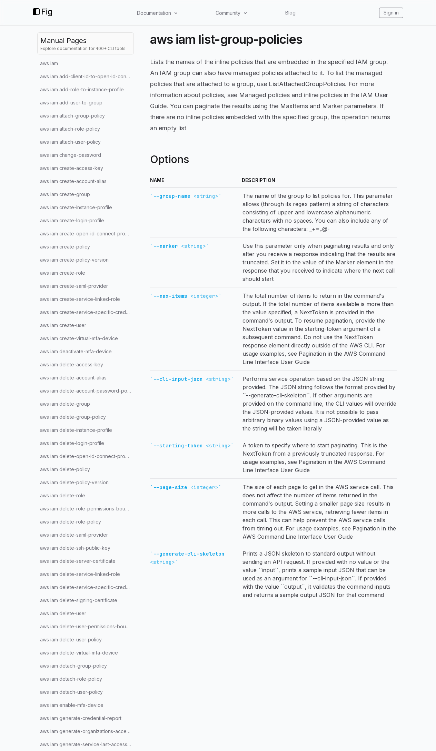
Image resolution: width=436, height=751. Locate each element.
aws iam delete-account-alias (73, 377)
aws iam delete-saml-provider (74, 535)
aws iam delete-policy (65, 469)
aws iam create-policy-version (74, 260)
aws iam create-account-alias (73, 181)
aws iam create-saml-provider (74, 286)
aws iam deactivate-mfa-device (76, 351)
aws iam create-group (65, 194)
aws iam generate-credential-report (80, 718)
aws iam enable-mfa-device (71, 705)
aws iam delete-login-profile (72, 443)
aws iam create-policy (65, 247)
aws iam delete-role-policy (70, 522)
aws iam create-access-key (71, 168)
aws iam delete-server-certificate (78, 561)
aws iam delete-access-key (71, 364)
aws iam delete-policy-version (74, 482)
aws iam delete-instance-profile (76, 430)
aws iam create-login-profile (72, 220)
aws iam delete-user (63, 613)
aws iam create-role (62, 273)
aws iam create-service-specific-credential (87, 312)
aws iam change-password (70, 155)
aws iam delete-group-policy (73, 417)
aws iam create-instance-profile (76, 207)
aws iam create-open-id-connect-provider (87, 233)
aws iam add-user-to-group (71, 102)
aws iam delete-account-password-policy (87, 391)
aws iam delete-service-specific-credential (87, 587)
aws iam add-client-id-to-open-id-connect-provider (87, 76)
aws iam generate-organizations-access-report (87, 731)
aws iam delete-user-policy (71, 639)
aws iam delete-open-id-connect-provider (87, 456)
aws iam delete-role (62, 495)
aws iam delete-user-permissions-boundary (87, 626)
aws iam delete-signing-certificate (78, 600)
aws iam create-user (63, 325)
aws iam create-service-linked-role (80, 299)
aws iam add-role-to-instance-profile (82, 89)
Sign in (391, 13)
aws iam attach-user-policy (70, 142)
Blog (290, 13)
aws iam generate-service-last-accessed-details (87, 744)
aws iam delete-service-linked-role (80, 574)
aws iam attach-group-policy (72, 116)
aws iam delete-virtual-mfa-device (79, 653)
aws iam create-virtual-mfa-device (79, 338)
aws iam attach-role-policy (70, 129)
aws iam (49, 63)
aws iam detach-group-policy (73, 666)
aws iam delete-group (65, 404)
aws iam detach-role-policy (71, 679)
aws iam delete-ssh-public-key (75, 548)
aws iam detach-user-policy (71, 692)
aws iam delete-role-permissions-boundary (87, 508)
